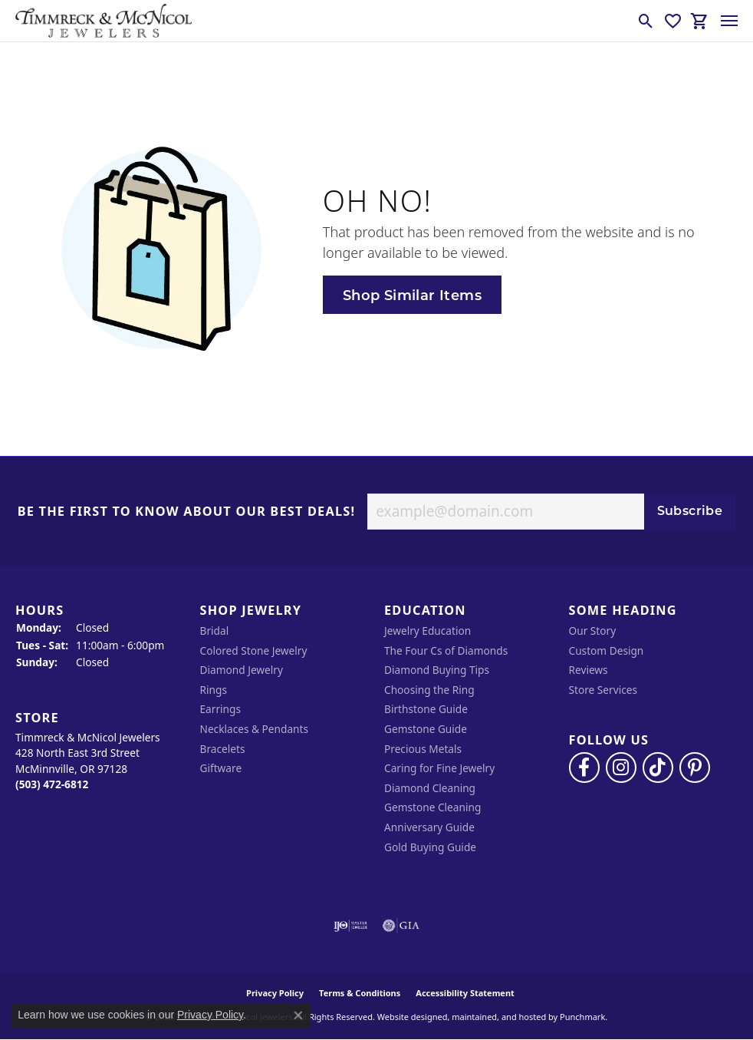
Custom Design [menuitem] (606, 651)
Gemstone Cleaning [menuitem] (432, 807)
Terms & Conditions (359, 993)
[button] (100, 611)
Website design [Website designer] (407, 1016)
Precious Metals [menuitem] (423, 749)
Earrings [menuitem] (221, 709)
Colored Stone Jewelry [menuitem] (253, 651)
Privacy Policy (210, 1015)
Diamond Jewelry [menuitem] (241, 670)
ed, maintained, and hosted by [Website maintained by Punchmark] (497, 1016)
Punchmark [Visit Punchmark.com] (582, 1016)
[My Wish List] (672, 20)
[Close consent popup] (298, 1015)
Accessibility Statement (465, 993)
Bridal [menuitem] (214, 631)
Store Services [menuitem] (603, 690)
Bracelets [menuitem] (222, 749)
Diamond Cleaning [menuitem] (429, 788)
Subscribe (690, 510)
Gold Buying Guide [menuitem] (430, 847)
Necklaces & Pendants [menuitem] (254, 729)
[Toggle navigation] (729, 20)
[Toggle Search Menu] (646, 20)
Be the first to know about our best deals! (187, 512)
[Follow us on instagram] (621, 767)
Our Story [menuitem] (593, 631)
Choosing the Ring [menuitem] (429, 690)
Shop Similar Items (412, 295)
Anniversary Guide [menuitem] (429, 827)
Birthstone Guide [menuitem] (426, 709)
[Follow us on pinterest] (694, 767)
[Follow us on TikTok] (658, 767)
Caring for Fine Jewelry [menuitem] (439, 768)
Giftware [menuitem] (221, 768)
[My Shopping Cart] (699, 20)
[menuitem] (351, 925)
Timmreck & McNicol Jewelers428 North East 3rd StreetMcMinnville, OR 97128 (87, 761)
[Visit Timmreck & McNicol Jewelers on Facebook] (584, 767)
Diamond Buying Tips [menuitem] (436, 670)
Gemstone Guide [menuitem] (425, 729)
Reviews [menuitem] (588, 670)
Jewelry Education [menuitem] (427, 631)
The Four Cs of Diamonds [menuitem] (446, 651)
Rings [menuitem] (213, 690)
